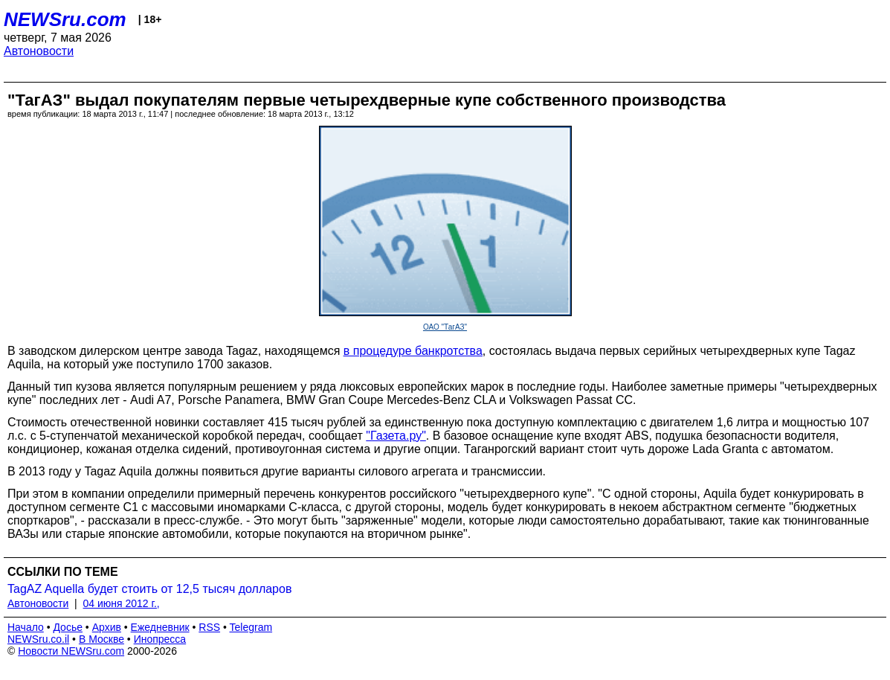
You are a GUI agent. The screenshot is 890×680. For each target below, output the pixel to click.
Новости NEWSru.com (71, 651)
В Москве (101, 639)
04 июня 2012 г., (121, 603)
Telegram (251, 627)
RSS (209, 627)
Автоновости (39, 51)
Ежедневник (160, 627)
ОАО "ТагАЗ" (445, 327)
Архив (106, 627)
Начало (25, 627)
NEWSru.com (65, 19)
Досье (68, 627)
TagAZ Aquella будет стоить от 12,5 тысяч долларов (149, 589)
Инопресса (160, 639)
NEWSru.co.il (38, 639)
